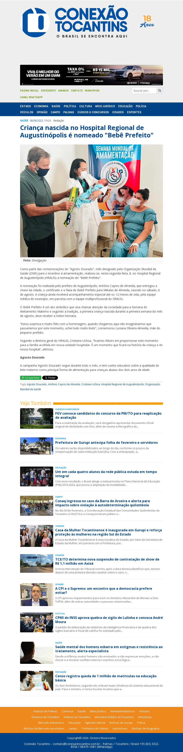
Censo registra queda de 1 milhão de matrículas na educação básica (106, 678)
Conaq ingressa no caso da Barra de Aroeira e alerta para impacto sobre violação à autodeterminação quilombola (102, 503)
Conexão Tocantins (37, 744)
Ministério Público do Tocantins (114, 717)
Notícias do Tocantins (77, 717)
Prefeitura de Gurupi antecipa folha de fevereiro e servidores (106, 442)
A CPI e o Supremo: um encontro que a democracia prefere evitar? (103, 590)
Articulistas (145, 717)
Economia (41, 106)
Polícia (141, 722)
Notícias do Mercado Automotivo (44, 728)
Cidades (118, 112)
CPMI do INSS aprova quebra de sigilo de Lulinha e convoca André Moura (109, 619)
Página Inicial (29, 90)
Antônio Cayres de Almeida (64, 384)
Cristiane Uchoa (90, 384)
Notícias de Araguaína (145, 728)
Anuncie (63, 90)
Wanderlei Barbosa (122, 711)
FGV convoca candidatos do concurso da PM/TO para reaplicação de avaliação (108, 415)
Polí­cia (141, 106)
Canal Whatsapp (31, 97)
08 (31, 120)
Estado (25, 106)
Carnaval (67, 711)
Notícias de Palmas (45, 711)
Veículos (26, 112)
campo (73, 728)
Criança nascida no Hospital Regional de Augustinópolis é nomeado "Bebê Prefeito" (86, 131)
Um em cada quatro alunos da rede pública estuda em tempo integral (106, 473)
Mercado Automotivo (51, 722)
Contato (77, 90)
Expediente (48, 90)
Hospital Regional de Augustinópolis (122, 384)
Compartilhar (31, 377)
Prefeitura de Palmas (95, 728)
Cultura (85, 106)
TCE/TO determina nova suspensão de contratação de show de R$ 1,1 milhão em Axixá (107, 561)
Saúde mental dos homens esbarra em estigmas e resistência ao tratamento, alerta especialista (109, 649)
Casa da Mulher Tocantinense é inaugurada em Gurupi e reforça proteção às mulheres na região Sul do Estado (108, 532)
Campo (55, 112)
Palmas (68, 112)
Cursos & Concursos (93, 112)
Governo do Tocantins (45, 717)
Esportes (134, 112)
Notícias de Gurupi (121, 722)
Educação (125, 106)
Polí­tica (70, 106)
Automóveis (120, 728)
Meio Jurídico (105, 106)
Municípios (92, 90)
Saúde (56, 106)
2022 (40, 120)
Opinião (42, 112)
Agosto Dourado (37, 384)
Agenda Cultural (95, 722)
